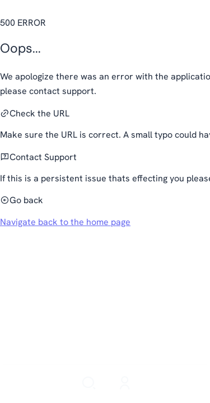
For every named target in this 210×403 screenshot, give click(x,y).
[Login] (124, 384)
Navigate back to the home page (65, 222)
